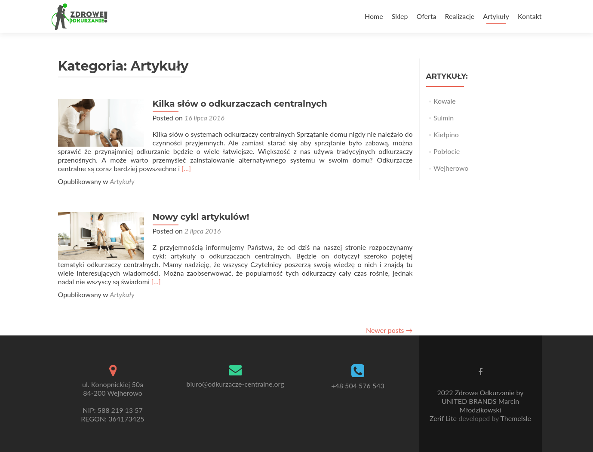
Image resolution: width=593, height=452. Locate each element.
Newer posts (389, 330)
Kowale (444, 101)
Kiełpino (446, 134)
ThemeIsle (515, 418)
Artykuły (496, 16)
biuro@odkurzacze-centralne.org (235, 384)
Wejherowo (450, 168)
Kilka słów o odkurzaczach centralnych (240, 103)
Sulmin (443, 118)
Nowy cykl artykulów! (201, 217)
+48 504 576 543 (357, 385)
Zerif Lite (444, 418)
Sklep (400, 16)
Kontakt (529, 16)
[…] (186, 168)
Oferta (426, 16)
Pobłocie (446, 151)
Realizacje (460, 16)
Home (374, 16)
